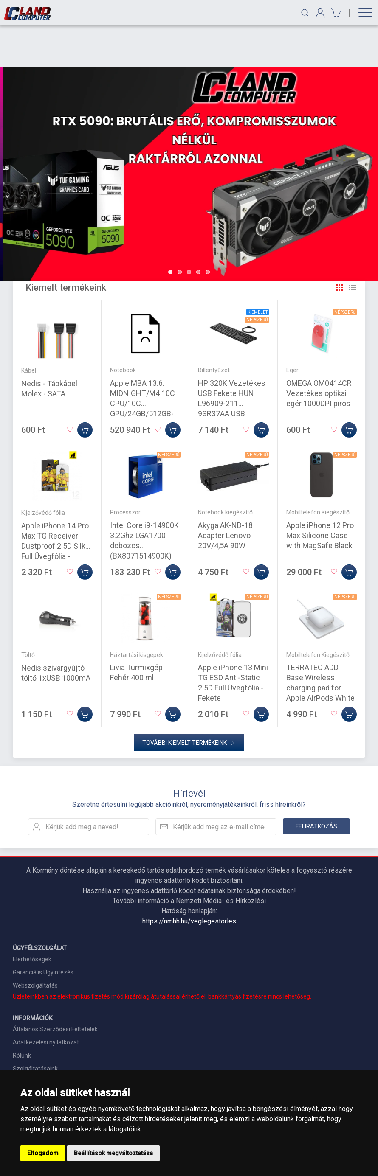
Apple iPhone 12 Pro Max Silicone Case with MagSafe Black (320, 494)
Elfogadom (43, 1153)
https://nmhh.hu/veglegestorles (189, 880)
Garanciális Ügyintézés (43, 931)
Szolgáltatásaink (35, 1027)
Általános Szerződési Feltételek (55, 988)
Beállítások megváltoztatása (113, 1153)
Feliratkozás (316, 785)
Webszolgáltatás (35, 944)
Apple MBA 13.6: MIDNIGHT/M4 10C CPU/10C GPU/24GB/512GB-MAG (142, 362)
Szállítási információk (42, 1040)
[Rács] (340, 246)
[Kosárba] (85, 388)
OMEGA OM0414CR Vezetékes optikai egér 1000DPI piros (319, 352)
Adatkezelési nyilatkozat (46, 1001)
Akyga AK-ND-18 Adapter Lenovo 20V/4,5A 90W (225, 494)
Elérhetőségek (32, 918)
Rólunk (22, 1014)
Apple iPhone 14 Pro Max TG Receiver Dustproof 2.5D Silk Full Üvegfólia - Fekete (55, 505)
